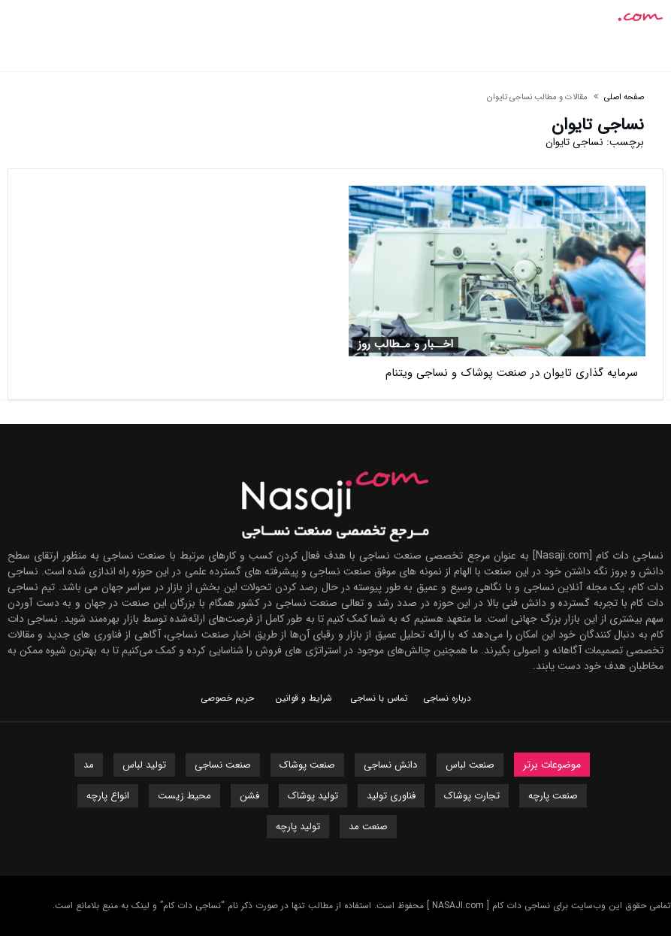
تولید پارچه (298, 827)
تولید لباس (144, 765)
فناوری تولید (391, 796)
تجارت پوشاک (472, 796)
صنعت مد (368, 827)
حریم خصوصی (227, 698)
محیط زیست (184, 796)
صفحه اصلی (624, 97)
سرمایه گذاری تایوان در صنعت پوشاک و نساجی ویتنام (511, 373)
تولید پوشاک (313, 796)
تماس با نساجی (379, 698)
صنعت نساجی (223, 765)
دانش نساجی (390, 765)
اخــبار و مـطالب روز (405, 345)
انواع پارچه (107, 796)
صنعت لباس (470, 765)
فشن (249, 796)
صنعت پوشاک (307, 765)
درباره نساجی (447, 698)
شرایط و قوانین (303, 698)
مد (88, 765)
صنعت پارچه (553, 796)
